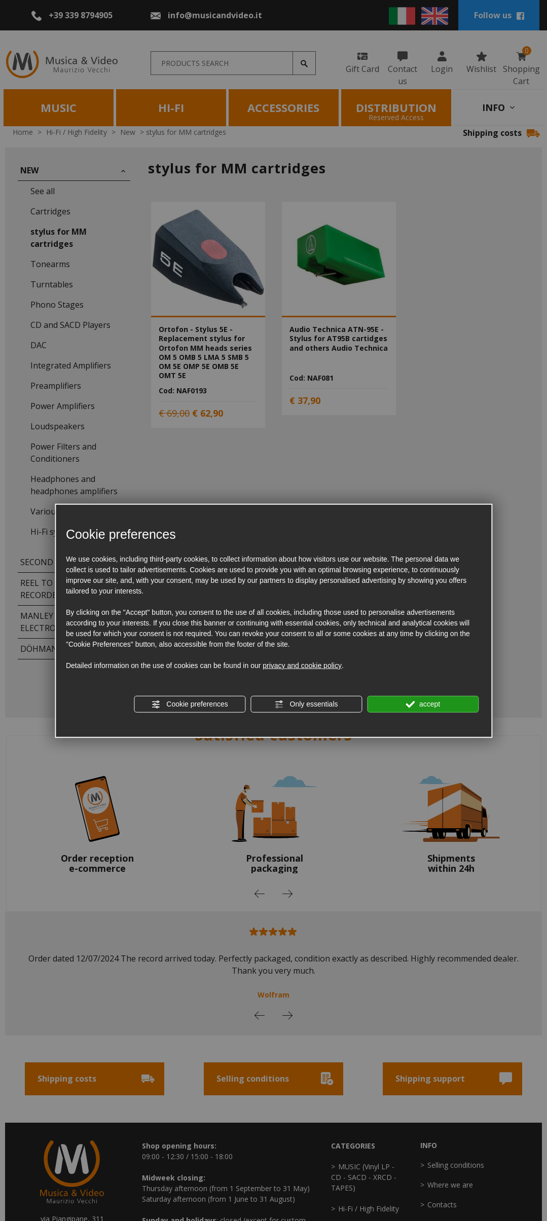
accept (423, 704)
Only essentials (306, 704)
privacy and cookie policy (302, 665)
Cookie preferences (189, 704)
